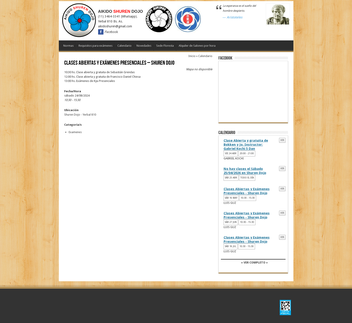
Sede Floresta (165, 45)
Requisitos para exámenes (95, 45)
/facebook (108, 32)
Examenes (75, 132)
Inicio (192, 56)
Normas (68, 45)
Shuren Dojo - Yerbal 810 (80, 114)
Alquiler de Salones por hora (197, 45)
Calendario (124, 45)
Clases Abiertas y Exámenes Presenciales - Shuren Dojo (247, 191)
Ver (282, 140)
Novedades (143, 45)
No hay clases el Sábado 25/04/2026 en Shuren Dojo (245, 171)
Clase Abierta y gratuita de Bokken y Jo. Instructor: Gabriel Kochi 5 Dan (246, 144)
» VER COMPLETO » (254, 262)
